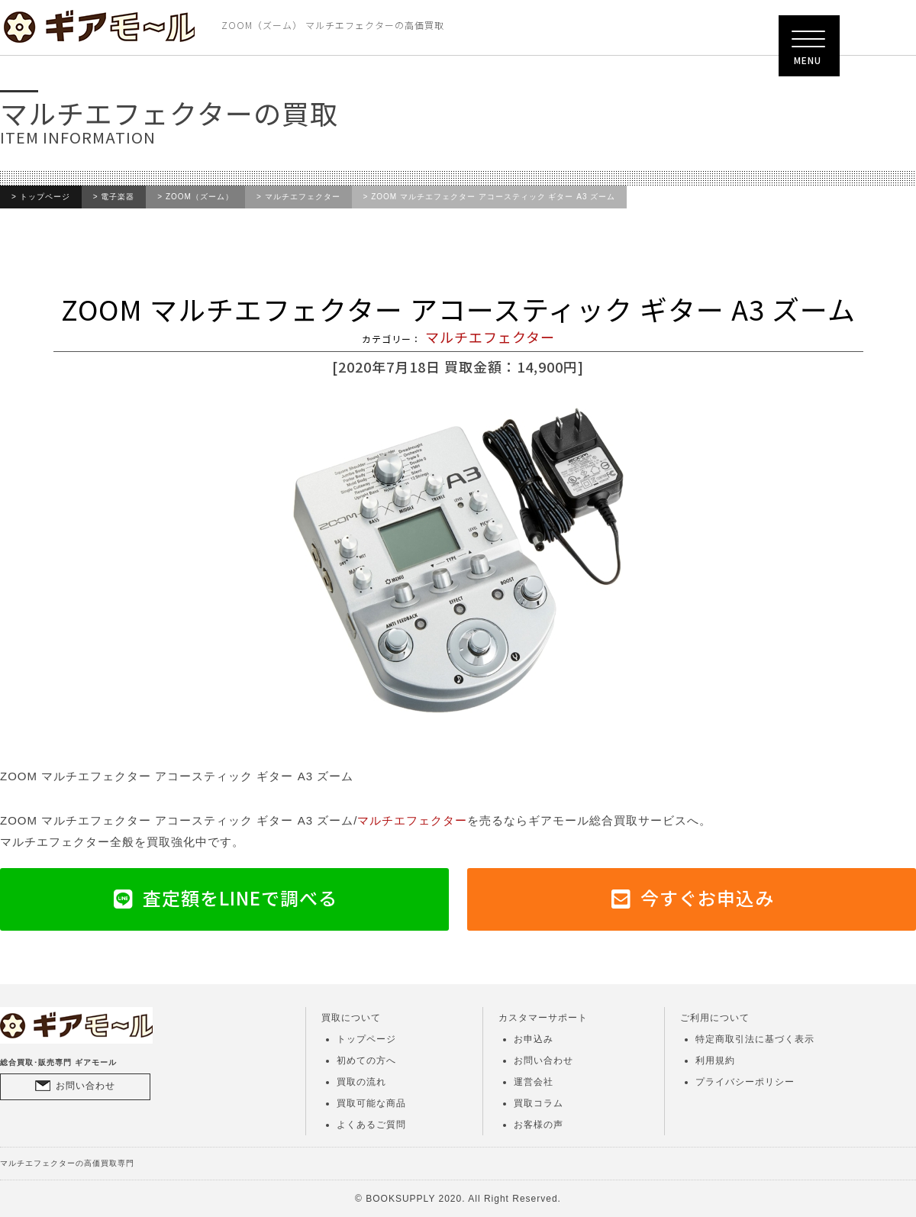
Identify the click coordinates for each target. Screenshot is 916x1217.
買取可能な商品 (371, 1103)
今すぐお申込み (707, 897)
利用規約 (715, 1060)
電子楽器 (117, 197)
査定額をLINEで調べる (240, 897)
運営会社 (533, 1082)
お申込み (533, 1039)
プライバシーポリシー (745, 1082)
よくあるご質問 (371, 1124)
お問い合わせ (85, 1085)
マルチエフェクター (302, 197)
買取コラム (538, 1103)
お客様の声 (538, 1124)
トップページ (45, 197)
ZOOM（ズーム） (200, 197)
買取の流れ (361, 1082)
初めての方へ (366, 1060)
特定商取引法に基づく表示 (754, 1039)
